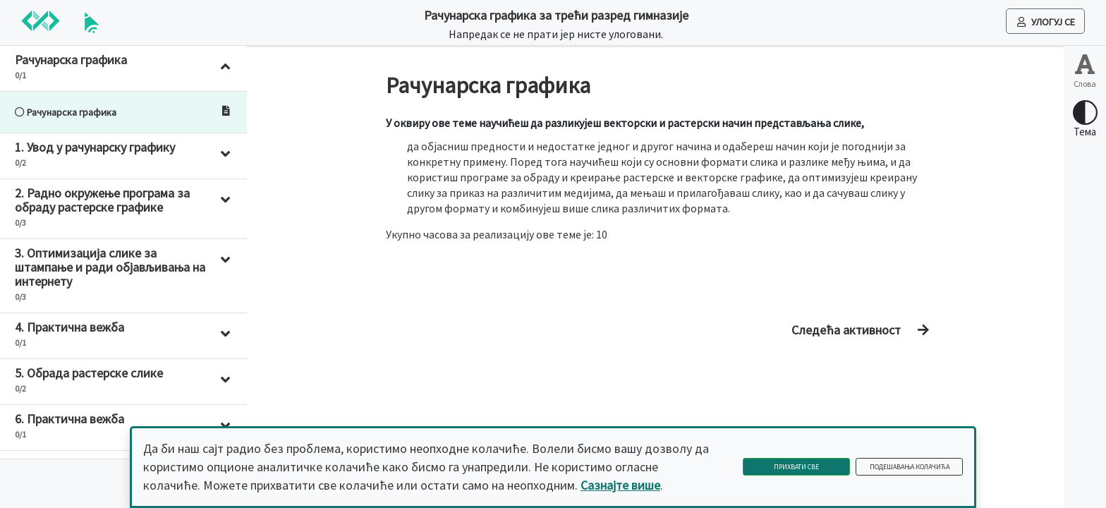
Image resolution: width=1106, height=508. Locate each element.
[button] (123, 69)
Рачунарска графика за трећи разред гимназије (556, 15)
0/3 (20, 222)
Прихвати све (796, 466)
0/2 (20, 162)
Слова (1085, 83)
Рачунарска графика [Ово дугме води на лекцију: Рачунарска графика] (65, 112)
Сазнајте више (620, 485)
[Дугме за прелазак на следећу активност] (856, 330)
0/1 (20, 75)
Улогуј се (1046, 22)
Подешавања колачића (909, 466)
